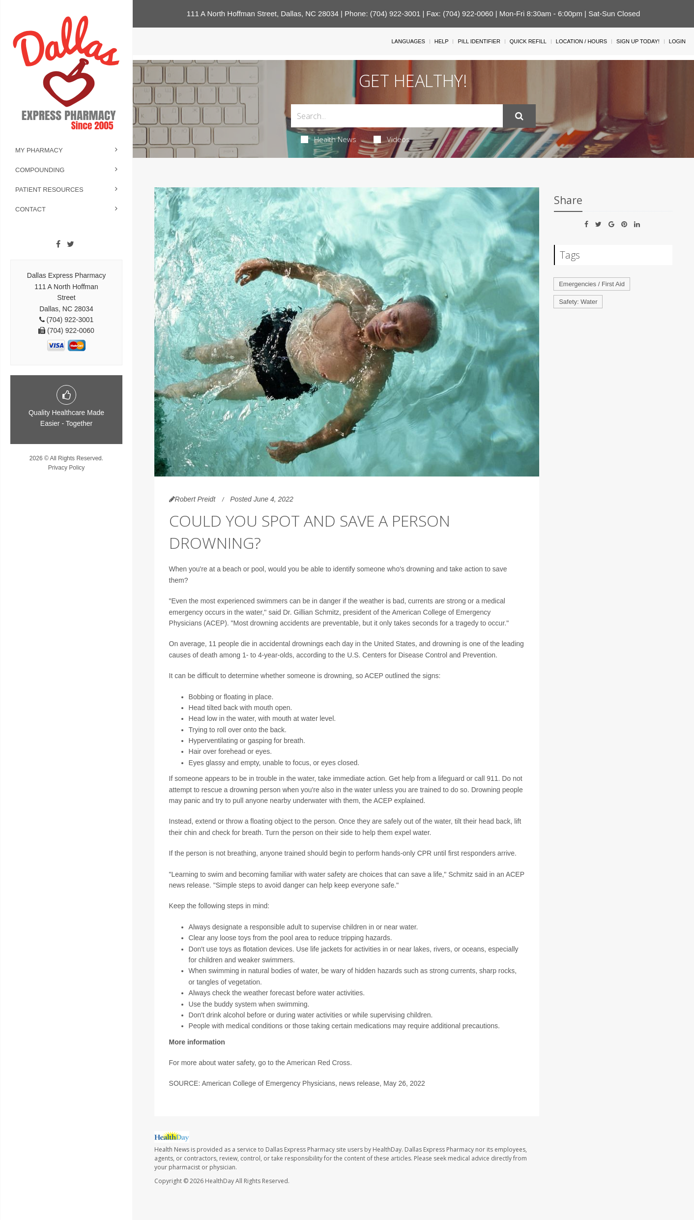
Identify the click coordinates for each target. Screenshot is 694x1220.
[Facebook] (58, 244)
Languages (408, 41)
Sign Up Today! (638, 41)
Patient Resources (49, 189)
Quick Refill (528, 41)
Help (441, 41)
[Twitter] (70, 244)
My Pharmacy (39, 150)
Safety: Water (578, 301)
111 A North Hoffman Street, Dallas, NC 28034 (263, 13)
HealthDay (219, 1181)
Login (677, 41)
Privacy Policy (66, 467)
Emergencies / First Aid (592, 284)
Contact (30, 209)
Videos (392, 139)
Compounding (39, 170)
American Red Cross (318, 1063)
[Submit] (519, 116)
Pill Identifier (479, 41)
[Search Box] (396, 115)
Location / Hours (581, 41)
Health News (328, 139)
